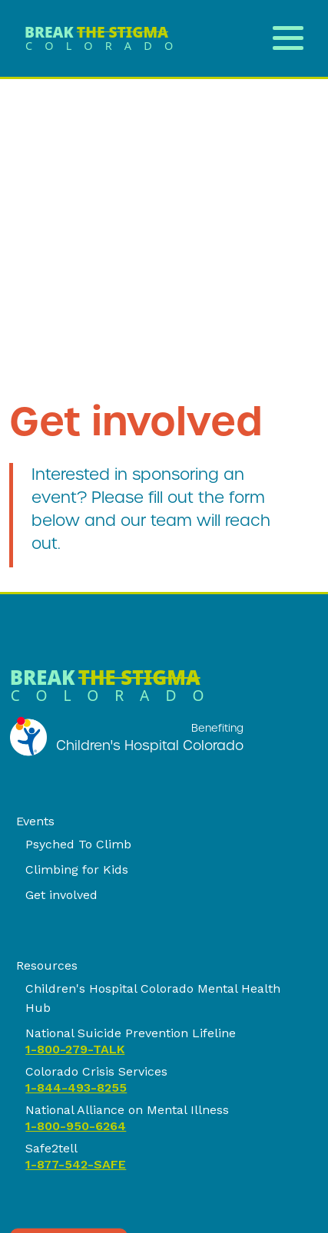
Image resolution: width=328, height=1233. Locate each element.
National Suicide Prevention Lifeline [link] (130, 1033)
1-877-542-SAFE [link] (75, 1164)
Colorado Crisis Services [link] (96, 1071)
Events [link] (35, 821)
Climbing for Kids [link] (76, 869)
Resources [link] (47, 965)
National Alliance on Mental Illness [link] (127, 1109)
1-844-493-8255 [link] (76, 1087)
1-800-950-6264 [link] (75, 1126)
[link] (105, 38)
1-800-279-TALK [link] (74, 1049)
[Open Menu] (288, 36)
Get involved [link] (61, 895)
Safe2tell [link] (51, 1148)
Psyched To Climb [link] (78, 844)
